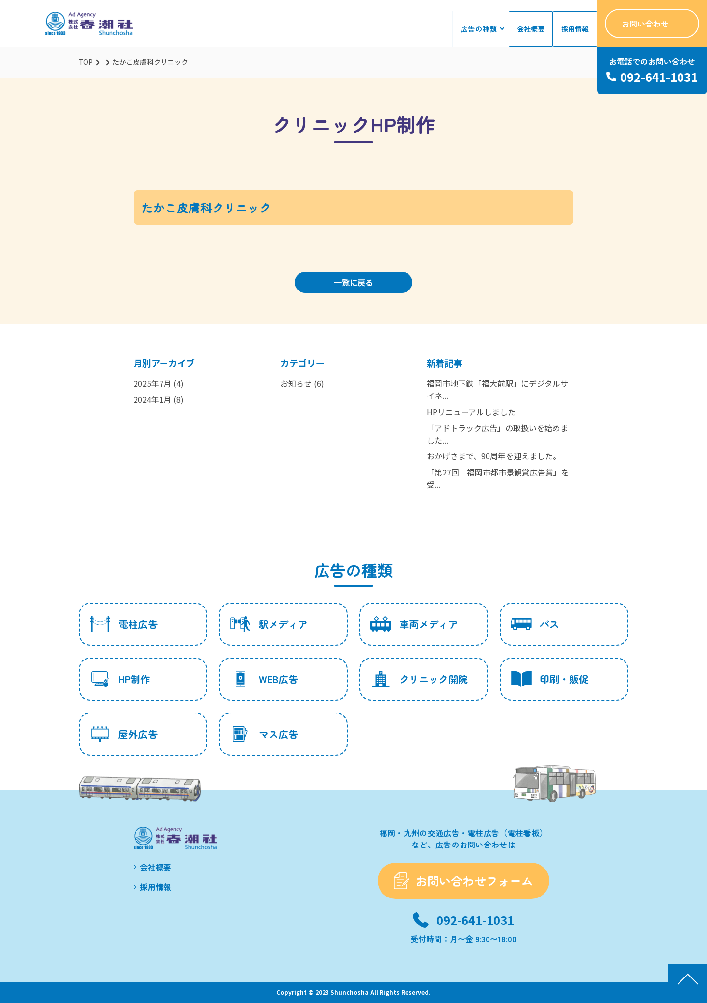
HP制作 (119, 679)
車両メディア (414, 624)
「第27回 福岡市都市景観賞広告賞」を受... (498, 478)
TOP (86, 62)
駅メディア (269, 624)
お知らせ (296, 383)
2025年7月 (152, 383)
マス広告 (264, 734)
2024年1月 (152, 399)
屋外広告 (123, 734)
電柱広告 (123, 624)
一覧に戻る (353, 282)
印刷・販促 (550, 679)
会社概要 (532, 29)
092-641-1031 (475, 919)
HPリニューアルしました (471, 412)
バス (535, 624)
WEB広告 (264, 679)
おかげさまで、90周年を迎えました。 (494, 456)
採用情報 (575, 29)
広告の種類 (481, 29)
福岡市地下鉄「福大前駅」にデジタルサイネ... (497, 389)
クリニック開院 (419, 679)
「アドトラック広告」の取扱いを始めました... (497, 434)
